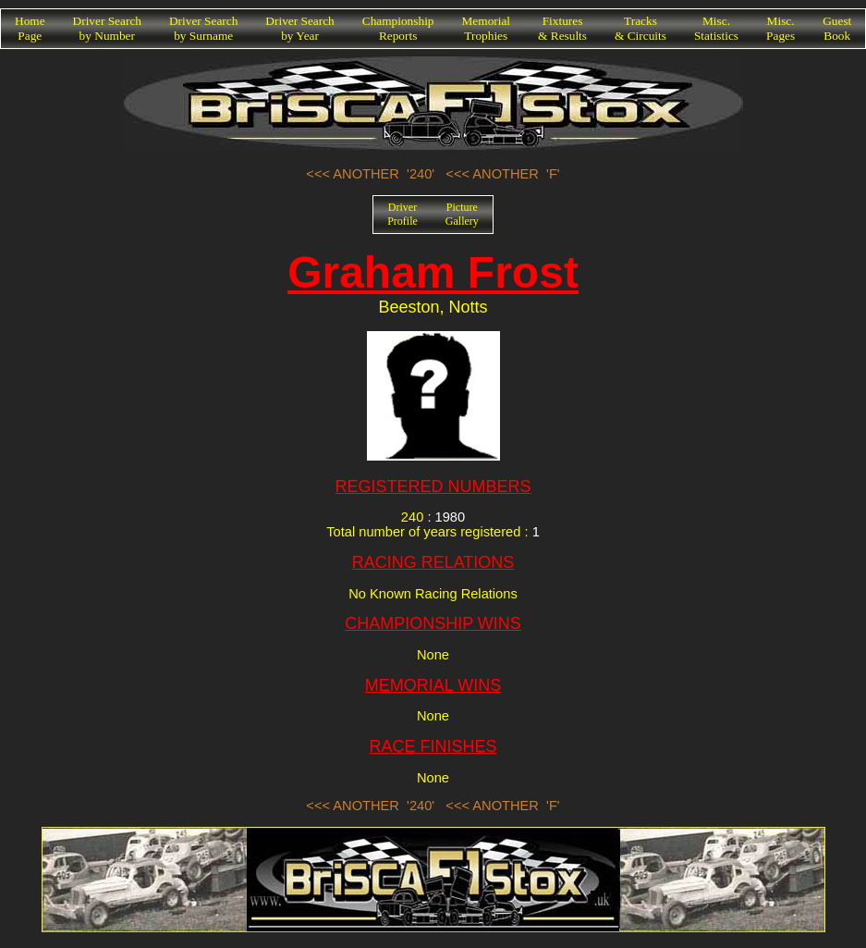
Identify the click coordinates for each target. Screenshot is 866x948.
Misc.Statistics (716, 28)
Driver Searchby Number (107, 28)
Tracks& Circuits (640, 28)
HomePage (30, 28)
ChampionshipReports (398, 28)
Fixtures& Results (562, 28)
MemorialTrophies (486, 28)
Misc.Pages (780, 28)
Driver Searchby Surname (203, 28)
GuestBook (837, 28)
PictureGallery (462, 214)
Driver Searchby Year (299, 28)
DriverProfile (402, 214)
